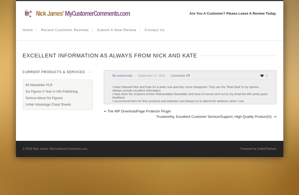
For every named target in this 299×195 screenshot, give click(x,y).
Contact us (154, 30)
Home (28, 30)
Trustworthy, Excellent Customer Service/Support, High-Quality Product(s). (216, 117)
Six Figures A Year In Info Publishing (52, 91)
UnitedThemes (267, 148)
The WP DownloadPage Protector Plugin (137, 111)
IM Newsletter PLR (39, 85)
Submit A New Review (116, 30)
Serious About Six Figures (44, 98)
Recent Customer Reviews (65, 30)
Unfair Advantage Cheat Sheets (48, 104)
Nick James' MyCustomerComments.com (60, 148)
